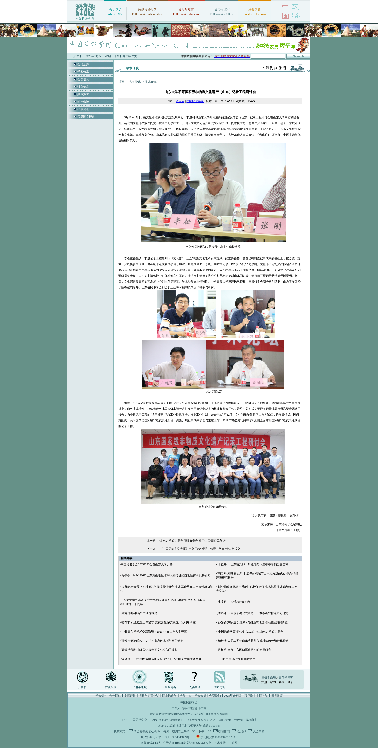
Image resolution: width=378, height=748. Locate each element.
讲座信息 (83, 86)
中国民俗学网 (195, 101)
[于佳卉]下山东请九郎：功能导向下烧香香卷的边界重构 (252, 564)
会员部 (241, 731)
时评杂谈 (83, 101)
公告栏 (82, 687)
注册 (264, 682)
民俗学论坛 (139, 687)
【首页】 (76, 56)
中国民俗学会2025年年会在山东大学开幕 (147, 564)
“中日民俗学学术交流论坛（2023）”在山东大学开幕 (154, 631)
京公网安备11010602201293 (217, 737)
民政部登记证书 (151, 737)
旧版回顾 (277, 695)
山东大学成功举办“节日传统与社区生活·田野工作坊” (193, 540)
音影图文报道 (86, 116)
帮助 (273, 682)
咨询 (281, 682)
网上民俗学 (169, 695)
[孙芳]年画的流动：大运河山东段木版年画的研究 (152, 640)
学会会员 (200, 695)
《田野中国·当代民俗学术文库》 (237, 659)
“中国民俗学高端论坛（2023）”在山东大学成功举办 (250, 631)
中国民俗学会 (138, 719)
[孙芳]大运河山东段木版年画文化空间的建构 (149, 650)
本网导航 (262, 695)
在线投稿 (110, 687)
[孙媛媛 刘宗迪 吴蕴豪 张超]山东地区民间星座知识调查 (252, 622)
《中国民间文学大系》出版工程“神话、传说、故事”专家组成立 (200, 549)
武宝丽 (180, 101)
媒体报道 (83, 94)
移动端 (248, 695)
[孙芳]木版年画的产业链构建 (139, 613)
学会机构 (101, 695)
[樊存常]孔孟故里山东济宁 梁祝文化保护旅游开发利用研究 (158, 622)
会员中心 (185, 695)
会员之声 (83, 64)
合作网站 (115, 695)
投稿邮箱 (224, 731)
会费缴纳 (215, 695)
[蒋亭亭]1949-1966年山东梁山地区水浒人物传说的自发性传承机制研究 (165, 575)
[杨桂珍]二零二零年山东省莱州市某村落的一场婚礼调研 (252, 640)
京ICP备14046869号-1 (178, 737)
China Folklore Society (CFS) (168, 719)
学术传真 (151, 81)
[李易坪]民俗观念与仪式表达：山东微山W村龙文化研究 (252, 613)
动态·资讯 (134, 81)
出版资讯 (83, 109)
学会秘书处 (141, 731)
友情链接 (130, 695)
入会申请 (195, 687)
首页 (121, 81)
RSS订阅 (219, 687)
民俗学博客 (169, 687)
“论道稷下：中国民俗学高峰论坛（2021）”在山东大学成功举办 (161, 659)
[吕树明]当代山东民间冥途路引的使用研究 (244, 650)
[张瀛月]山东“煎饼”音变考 (233, 602)
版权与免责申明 (149, 695)
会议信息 (83, 79)
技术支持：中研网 (225, 743)
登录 (290, 682)
